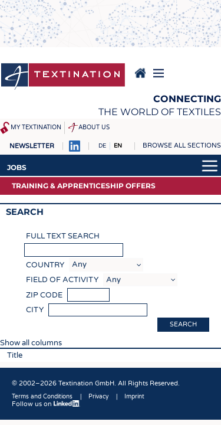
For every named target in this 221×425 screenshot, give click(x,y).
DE (102, 145)
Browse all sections (182, 145)
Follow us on (46, 404)
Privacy (98, 396)
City (35, 310)
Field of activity (62, 280)
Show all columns (31, 343)
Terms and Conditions (42, 396)
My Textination (36, 127)
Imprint (134, 396)
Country (45, 265)
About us (94, 127)
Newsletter (31, 146)
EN (118, 145)
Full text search (63, 236)
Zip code (44, 295)
